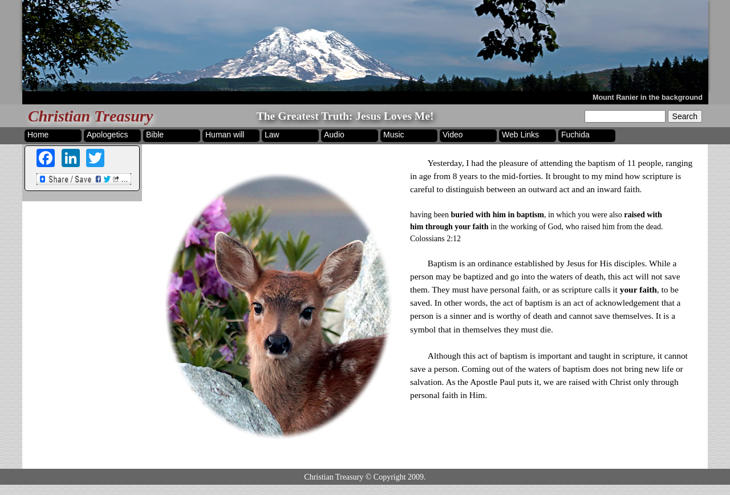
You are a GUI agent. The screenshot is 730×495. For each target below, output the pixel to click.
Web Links (520, 134)
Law (272, 134)
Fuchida (575, 134)
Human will (224, 134)
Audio (334, 134)
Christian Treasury (90, 116)
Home (37, 134)
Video (453, 134)
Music (393, 134)
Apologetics (107, 134)
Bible (155, 134)
